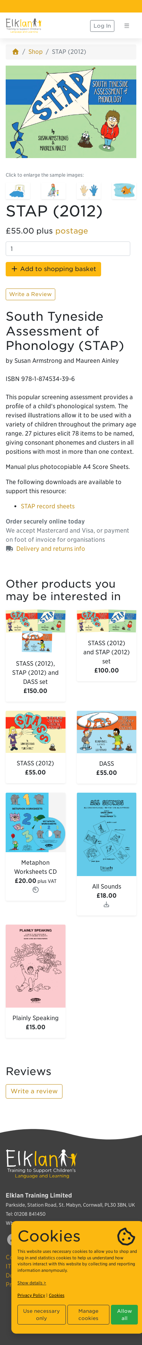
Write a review (34, 1091)
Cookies (56, 1295)
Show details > (31, 1282)
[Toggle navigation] (126, 25)
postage (71, 230)
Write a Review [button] (30, 294)
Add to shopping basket (53, 269)
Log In (102, 26)
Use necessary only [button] (41, 1314)
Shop (35, 51)
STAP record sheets (48, 506)
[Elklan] (24, 25)
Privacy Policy (31, 1295)
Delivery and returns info (50, 548)
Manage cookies (88, 1314)
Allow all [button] (124, 1314)
